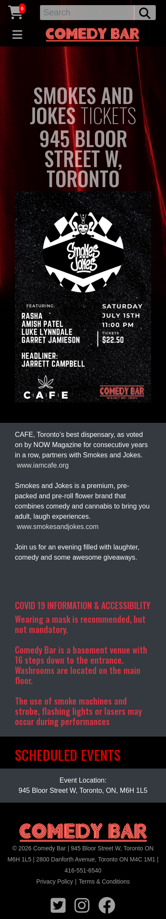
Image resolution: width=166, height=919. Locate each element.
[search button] (145, 12)
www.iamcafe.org (43, 465)
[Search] (87, 12)
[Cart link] (15, 11)
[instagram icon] (81, 904)
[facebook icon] (106, 904)
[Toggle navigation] (17, 35)
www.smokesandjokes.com (57, 526)
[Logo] (83, 833)
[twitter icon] (58, 904)
